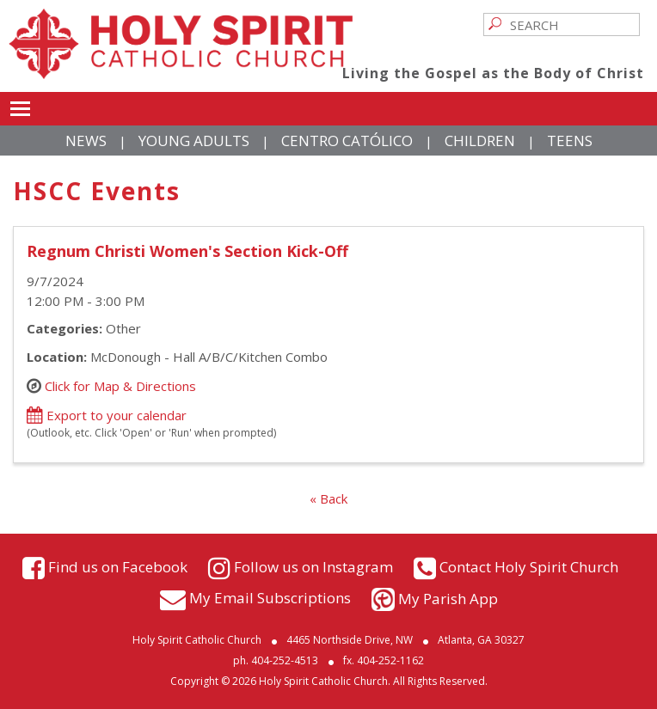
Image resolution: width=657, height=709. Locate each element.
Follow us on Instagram (313, 567)
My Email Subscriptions (270, 597)
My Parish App (448, 598)
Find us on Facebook (117, 567)
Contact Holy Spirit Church (528, 567)
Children (480, 140)
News (86, 140)
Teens (570, 140)
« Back (328, 498)
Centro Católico (347, 140)
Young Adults (193, 140)
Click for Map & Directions (120, 385)
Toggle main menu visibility (20, 105)
